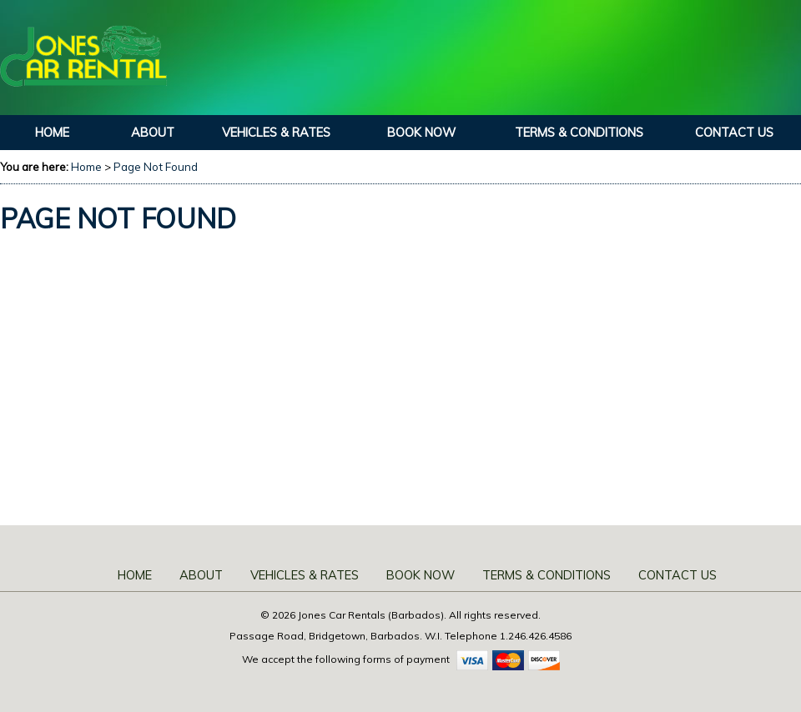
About (152, 132)
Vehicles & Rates (276, 132)
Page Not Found (155, 166)
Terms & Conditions (579, 132)
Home (52, 132)
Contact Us (734, 132)
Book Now (421, 132)
